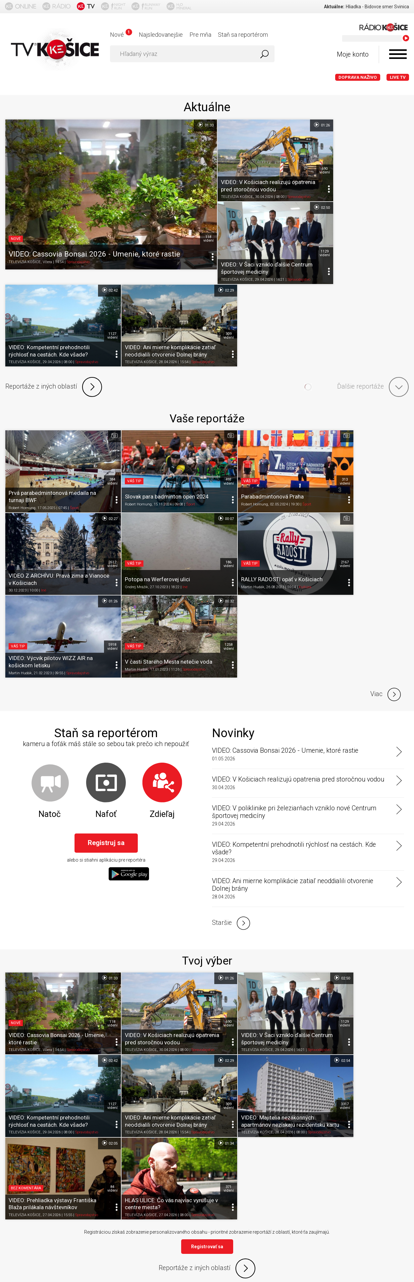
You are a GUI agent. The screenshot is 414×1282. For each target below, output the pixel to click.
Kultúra (173, 461)
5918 (299, 438)
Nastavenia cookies (207, 1187)
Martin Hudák (121, 461)
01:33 (195, 124)
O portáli (41, 1187)
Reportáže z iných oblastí (53, 283)
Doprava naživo (357, 77)
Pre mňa (200, 34)
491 (198, 366)
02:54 (195, 841)
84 (299, 876)
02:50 (397, 124)
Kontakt (246, 1187)
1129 (400, 160)
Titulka (16, 1187)
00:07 (94, 403)
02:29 (397, 196)
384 (97, 366)
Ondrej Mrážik (20, 461)
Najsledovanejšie (161, 34)
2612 (400, 366)
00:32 (397, 403)
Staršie (231, 715)
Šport (74, 393)
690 (299, 160)
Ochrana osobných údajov (147, 1187)
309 (400, 231)
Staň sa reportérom (243, 34)
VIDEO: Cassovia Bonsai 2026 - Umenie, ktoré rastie (285, 542)
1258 (400, 438)
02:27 (397, 331)
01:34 (397, 841)
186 (97, 438)
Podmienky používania (84, 1187)
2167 (198, 438)
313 (299, 366)
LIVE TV (398, 77)
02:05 (296, 841)
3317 (198, 876)
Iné (346, 393)
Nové (121, 34)
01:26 (296, 124)
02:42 (296, 196)
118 (198, 231)
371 (400, 876)
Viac (385, 486)
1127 (299, 231)
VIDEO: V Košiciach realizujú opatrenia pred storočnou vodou (298, 571)
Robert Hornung (22, 393)
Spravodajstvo (78, 255)
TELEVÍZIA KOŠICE (25, 255)
